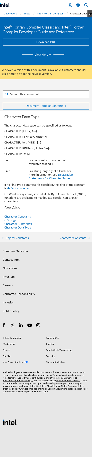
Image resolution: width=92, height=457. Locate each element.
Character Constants (17, 216)
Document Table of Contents (44, 106)
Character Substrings (18, 224)
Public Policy (11, 311)
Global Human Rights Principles (62, 386)
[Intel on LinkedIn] (21, 325)
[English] (78, 5)
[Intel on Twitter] (12, 325)
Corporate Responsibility (19, 294)
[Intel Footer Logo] (10, 422)
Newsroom (10, 268)
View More (43, 54)
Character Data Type (17, 227)
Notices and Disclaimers (68, 380)
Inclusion (8, 302)
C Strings (10, 220)
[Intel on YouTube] (30, 325)
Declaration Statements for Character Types (51, 176)
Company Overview (15, 251)
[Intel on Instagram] (38, 325)
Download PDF (46, 42)
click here (8, 74)
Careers (8, 285)
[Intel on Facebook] (4, 325)
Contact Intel (11, 260)
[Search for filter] (46, 94)
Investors (9, 277)
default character (18, 188)
